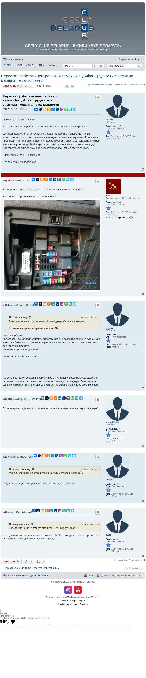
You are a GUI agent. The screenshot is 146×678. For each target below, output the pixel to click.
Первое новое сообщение (99, 85)
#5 (4, 457)
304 (119, 202)
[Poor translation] (10, 621)
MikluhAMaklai (112, 422)
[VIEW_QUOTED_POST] (30, 317)
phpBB (66, 597)
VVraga (109, 480)
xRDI (108, 196)
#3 (4, 305)
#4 (4, 399)
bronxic (109, 120)
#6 (4, 512)
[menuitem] (19, 59)
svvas (108, 535)
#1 (4, 109)
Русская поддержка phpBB (73, 601)
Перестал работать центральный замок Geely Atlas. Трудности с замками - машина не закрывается (68, 78)
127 (119, 126)
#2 (4, 181)
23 (118, 429)
